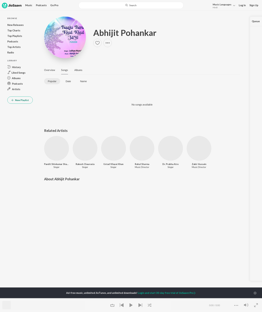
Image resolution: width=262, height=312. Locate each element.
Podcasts (41, 5)
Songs (64, 69)
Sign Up (253, 5)
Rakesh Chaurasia (85, 164)
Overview (49, 69)
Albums (78, 69)
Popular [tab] (52, 81)
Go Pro (54, 5)
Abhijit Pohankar (124, 33)
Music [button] (28, 5)
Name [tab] (83, 81)
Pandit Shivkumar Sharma (56, 164)
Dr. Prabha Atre (170, 164)
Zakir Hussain (199, 164)
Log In (242, 5)
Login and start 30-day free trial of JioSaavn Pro (167, 292)
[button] (223, 5)
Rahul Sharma (142, 164)
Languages (222, 4)
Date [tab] (68, 81)
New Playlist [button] (20, 100)
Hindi (215, 7)
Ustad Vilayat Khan (113, 164)
